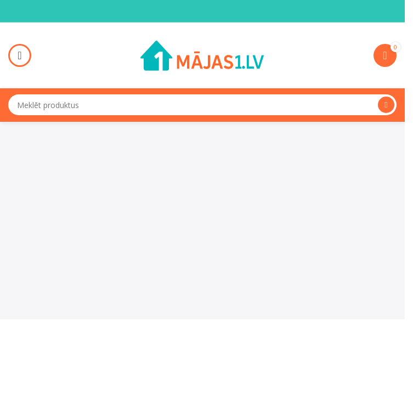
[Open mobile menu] (20, 55)
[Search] (202, 104)
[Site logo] (202, 54)
